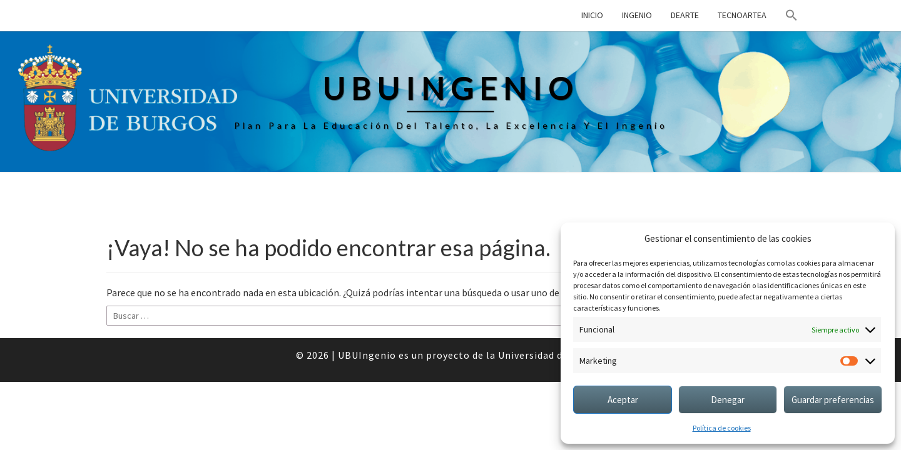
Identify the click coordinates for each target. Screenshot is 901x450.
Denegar (728, 400)
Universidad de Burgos (551, 355)
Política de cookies (722, 427)
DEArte (685, 15)
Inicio (592, 15)
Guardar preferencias (833, 400)
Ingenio (637, 15)
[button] (791, 15)
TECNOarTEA (742, 15)
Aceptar (623, 400)
